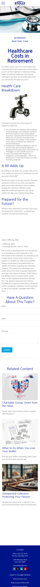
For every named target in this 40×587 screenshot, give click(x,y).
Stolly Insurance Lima (20, 579)
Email (4, 318)
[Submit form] (7, 349)
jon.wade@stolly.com (20, 565)
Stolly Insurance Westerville (20, 583)
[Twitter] (18, 568)
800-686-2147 (23, 556)
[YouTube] (25, 568)
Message (5, 331)
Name (4, 306)
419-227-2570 (22, 554)
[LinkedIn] (21, 568)
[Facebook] (14, 568)
